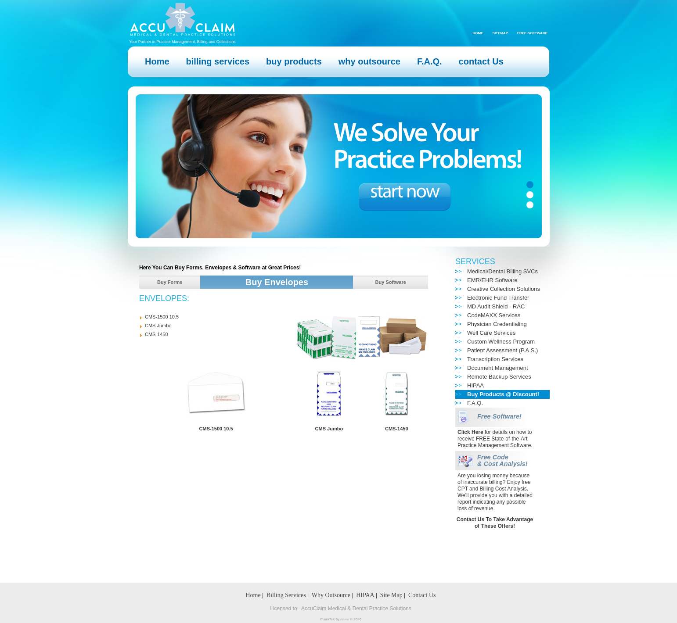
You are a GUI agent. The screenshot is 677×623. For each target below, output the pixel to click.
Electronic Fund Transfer (498, 297)
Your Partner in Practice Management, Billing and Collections (182, 41)
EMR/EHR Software (492, 280)
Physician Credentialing (497, 324)
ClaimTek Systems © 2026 (340, 619)
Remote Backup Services (499, 376)
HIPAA (475, 385)
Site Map (391, 595)
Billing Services (286, 595)
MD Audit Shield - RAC (496, 306)
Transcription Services (495, 359)
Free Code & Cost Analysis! (502, 460)
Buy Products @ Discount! (503, 394)
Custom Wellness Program (501, 341)
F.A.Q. (475, 403)
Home (478, 33)
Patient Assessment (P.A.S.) (502, 350)
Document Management (497, 368)
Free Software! (499, 416)
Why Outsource (331, 595)
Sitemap (500, 33)
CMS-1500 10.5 (162, 316)
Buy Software (390, 282)
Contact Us (422, 595)
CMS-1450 (156, 334)
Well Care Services (491, 332)
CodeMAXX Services (493, 315)
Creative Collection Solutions (503, 289)
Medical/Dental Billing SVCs (502, 271)
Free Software (532, 33)
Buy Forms (169, 282)
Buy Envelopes (276, 282)
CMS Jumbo (158, 325)
